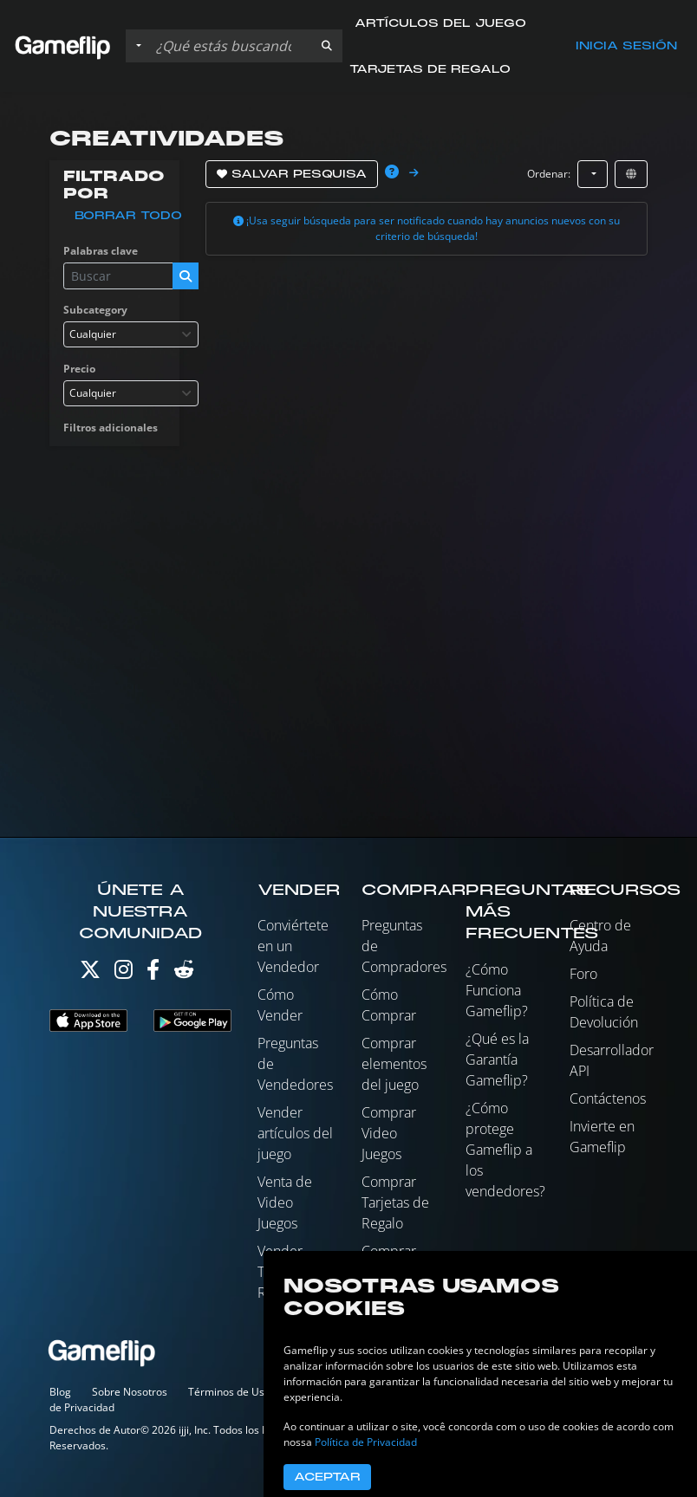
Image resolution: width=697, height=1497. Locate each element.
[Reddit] (183, 973)
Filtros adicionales (110, 427)
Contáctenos (608, 1098)
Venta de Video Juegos (284, 1202)
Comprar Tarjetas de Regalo (395, 1202)
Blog (60, 1391)
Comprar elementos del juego (394, 1064)
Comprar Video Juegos (389, 1133)
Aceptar (327, 1477)
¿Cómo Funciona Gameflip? (497, 990)
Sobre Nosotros (129, 1391)
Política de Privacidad (366, 1442)
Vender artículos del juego (295, 1133)
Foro (583, 973)
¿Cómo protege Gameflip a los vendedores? (505, 1149)
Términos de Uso (229, 1391)
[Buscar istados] (230, 45)
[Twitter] (90, 973)
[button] (326, 45)
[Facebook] (153, 973)
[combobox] (131, 334)
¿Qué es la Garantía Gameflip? (497, 1059)
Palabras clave (100, 250)
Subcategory (95, 309)
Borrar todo (128, 216)
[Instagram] (123, 973)
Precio (79, 368)
